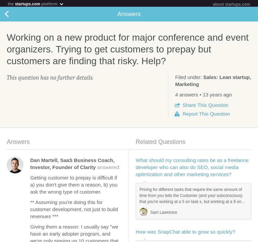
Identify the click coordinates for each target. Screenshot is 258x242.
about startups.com (231, 4)
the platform (36, 4)
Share (205, 106)
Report (206, 115)
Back (13, 15)
